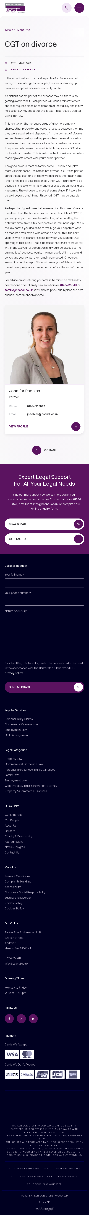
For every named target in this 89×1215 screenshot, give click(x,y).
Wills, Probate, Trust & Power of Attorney (31, 785)
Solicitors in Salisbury (27, 1176)
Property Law (13, 758)
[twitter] (21, 1018)
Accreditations (14, 841)
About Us (10, 825)
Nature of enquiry (16, 611)
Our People (12, 820)
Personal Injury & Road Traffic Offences (30, 769)
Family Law (12, 775)
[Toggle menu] (79, 8)
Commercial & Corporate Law (24, 764)
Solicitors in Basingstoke (62, 1168)
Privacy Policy (13, 903)
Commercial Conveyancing (22, 724)
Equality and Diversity (18, 897)
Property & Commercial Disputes (26, 791)
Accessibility (13, 887)
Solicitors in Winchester (44, 1184)
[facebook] (9, 1018)
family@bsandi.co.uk (19, 290)
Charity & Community (18, 836)
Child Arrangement (17, 735)
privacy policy (14, 673)
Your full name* (14, 574)
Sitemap (44, 1201)
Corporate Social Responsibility (25, 892)
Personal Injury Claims (19, 719)
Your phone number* (18, 592)
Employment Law (16, 729)
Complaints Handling (18, 881)
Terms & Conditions (17, 876)
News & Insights (17, 30)
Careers (10, 831)
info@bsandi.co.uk (45, 504)
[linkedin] (33, 1018)
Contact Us (12, 852)
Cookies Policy (14, 908)
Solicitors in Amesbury (25, 1168)
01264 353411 (68, 285)
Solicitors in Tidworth (62, 1176)
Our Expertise (13, 814)
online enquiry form (44, 508)
